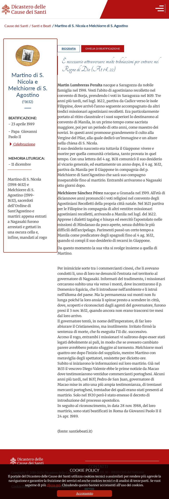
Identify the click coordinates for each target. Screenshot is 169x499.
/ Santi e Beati (40, 26)
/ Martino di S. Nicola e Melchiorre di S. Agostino (90, 26)
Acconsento (84, 493)
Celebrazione (22, 144)
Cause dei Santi (16, 26)
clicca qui (54, 485)
